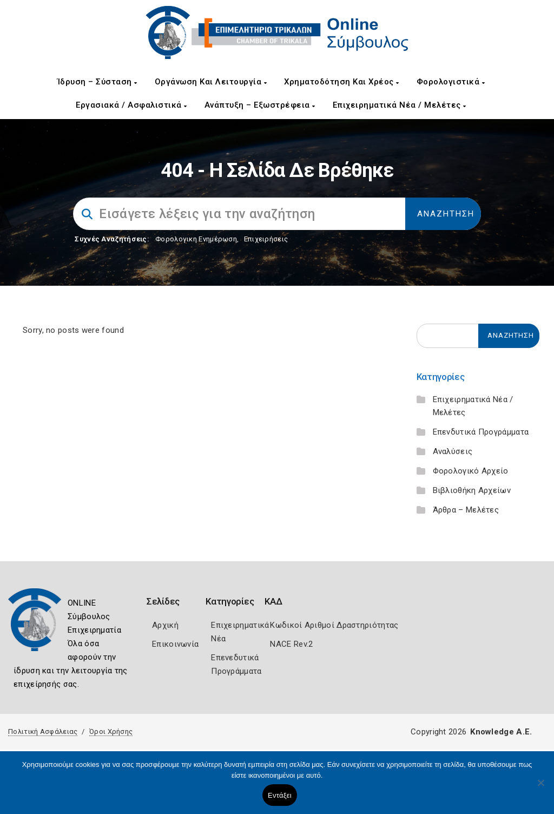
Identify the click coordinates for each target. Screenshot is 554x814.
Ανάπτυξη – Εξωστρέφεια (260, 105)
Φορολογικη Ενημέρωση (196, 239)
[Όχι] (540, 788)
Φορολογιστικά (451, 82)
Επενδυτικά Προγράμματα (481, 432)
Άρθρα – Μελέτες (466, 510)
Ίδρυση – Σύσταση (97, 82)
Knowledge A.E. (501, 732)
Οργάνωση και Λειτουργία (211, 82)
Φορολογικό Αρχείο (471, 471)
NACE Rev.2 (291, 644)
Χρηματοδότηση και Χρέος (341, 82)
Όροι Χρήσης (111, 731)
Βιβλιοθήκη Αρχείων (472, 490)
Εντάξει (280, 795)
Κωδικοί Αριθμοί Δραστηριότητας (334, 625)
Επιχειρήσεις (266, 239)
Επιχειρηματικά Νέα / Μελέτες (399, 105)
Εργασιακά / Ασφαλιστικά (131, 105)
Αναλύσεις (453, 451)
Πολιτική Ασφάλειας (42, 731)
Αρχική (165, 625)
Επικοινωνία (175, 644)
